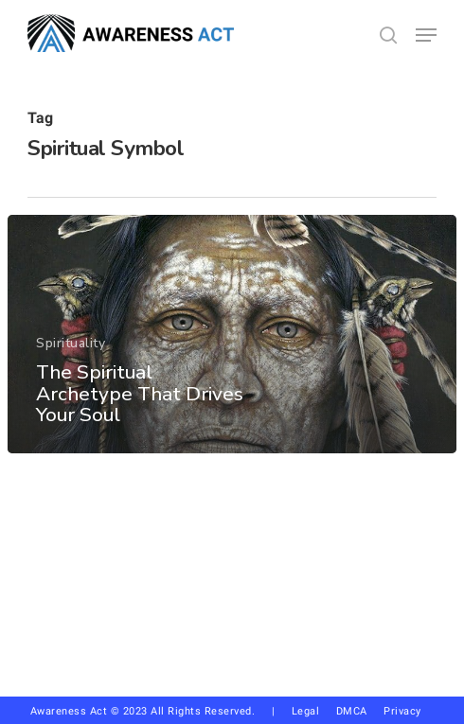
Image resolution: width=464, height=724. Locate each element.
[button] (426, 35)
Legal (306, 711)
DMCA (351, 711)
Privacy (409, 711)
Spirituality (70, 343)
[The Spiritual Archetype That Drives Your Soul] (232, 334)
